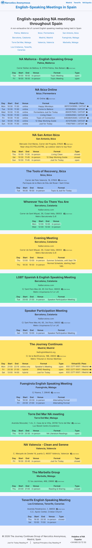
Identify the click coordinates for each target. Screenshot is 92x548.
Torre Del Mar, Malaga (21, 42)
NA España (86, 3)
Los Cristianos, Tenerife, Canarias (21, 48)
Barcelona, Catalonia (21, 38)
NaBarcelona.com (46, 209)
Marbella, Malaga (70, 42)
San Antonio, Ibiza (70, 33)
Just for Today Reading (17, 542)
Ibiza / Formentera (46, 33)
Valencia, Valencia (46, 42)
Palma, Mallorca (21, 33)
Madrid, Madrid (46, 38)
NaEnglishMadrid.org (46, 352)
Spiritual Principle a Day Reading (47, 542)
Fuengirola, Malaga (70, 38)
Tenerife (77, 3)
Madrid (69, 3)
